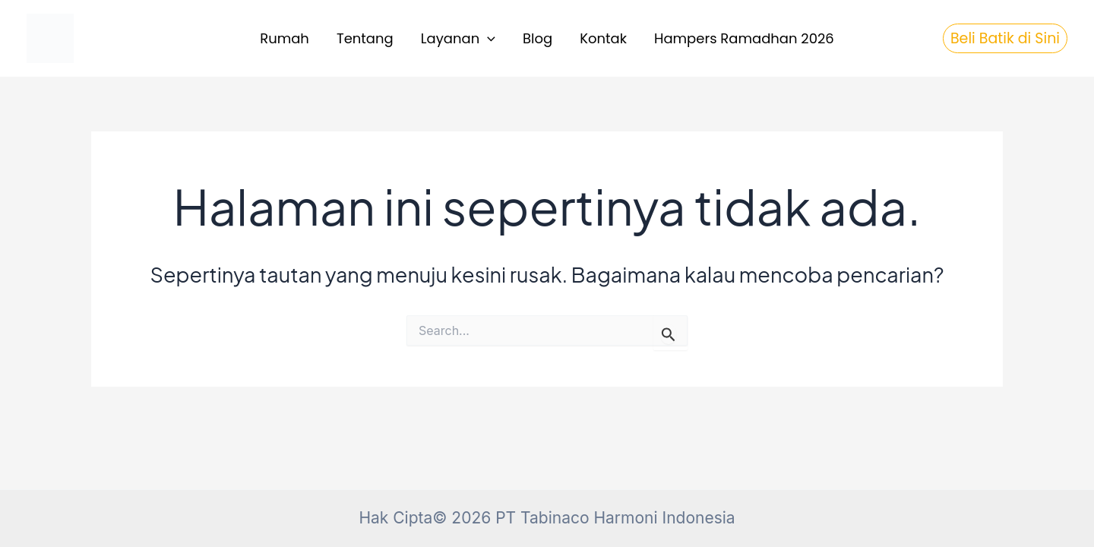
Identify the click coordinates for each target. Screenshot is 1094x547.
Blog (537, 38)
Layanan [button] (458, 39)
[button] (487, 39)
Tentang (365, 38)
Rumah (284, 38)
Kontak (603, 38)
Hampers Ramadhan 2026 (744, 38)
